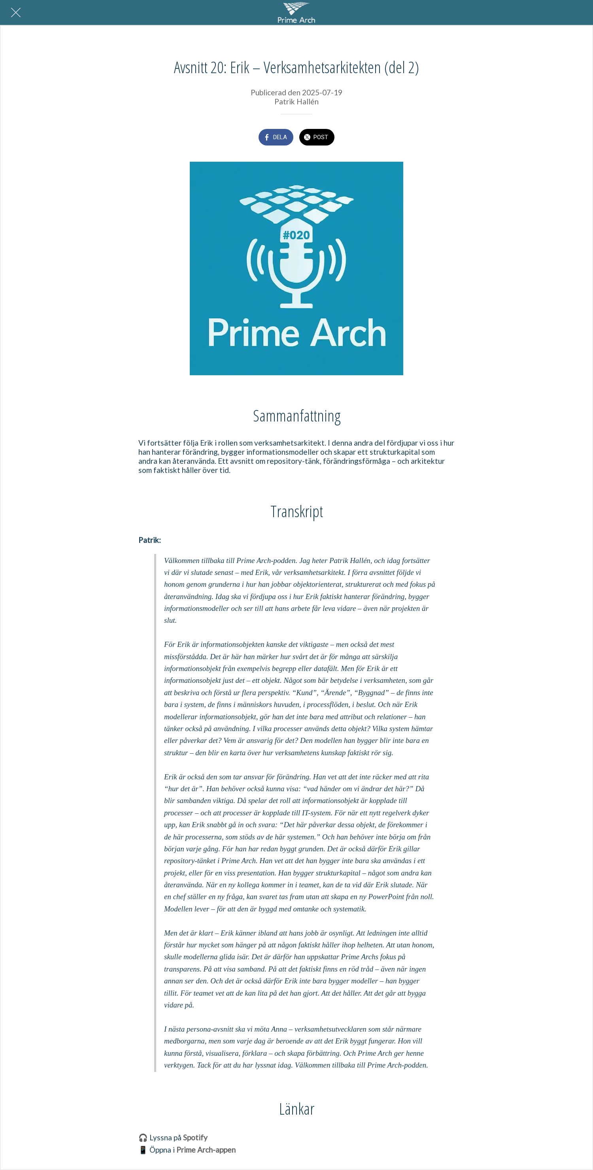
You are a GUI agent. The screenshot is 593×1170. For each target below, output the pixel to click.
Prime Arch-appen (206, 1149)
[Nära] (16, 12)
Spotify (195, 1137)
